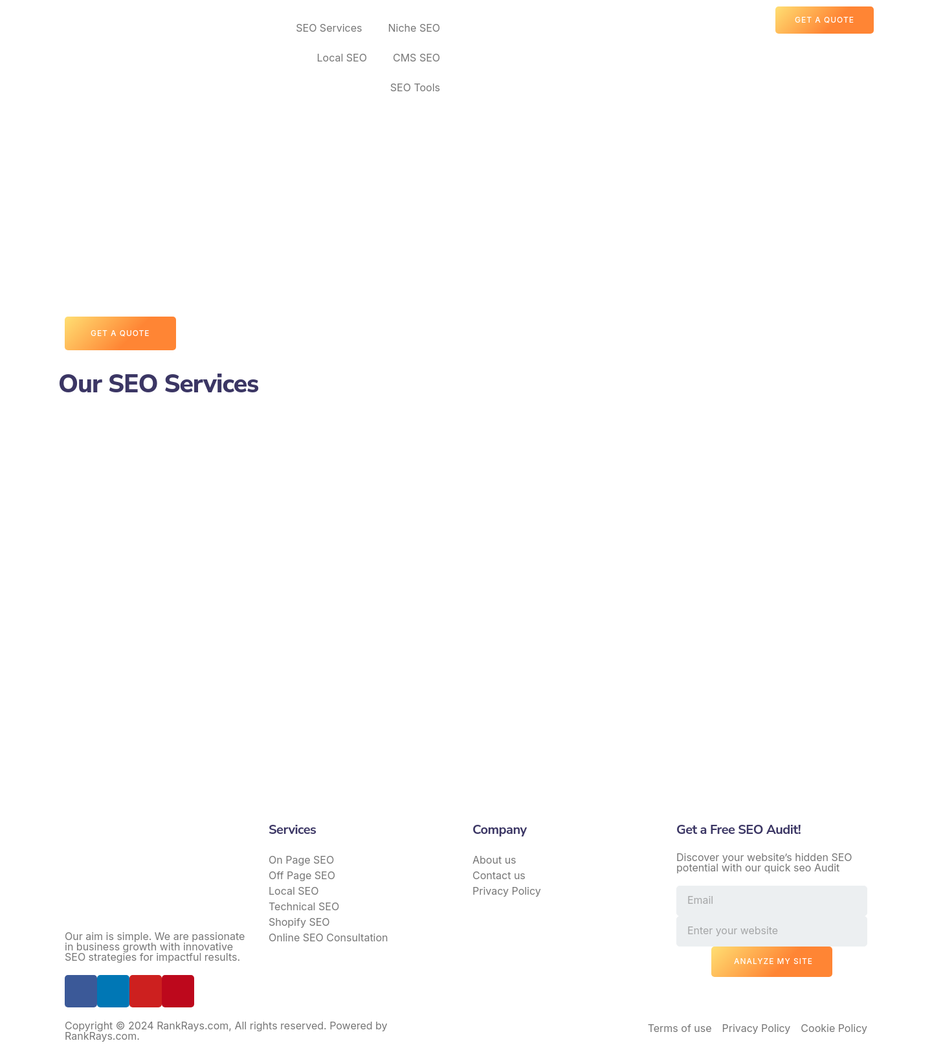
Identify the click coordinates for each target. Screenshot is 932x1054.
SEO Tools (415, 87)
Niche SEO (414, 27)
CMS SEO (416, 57)
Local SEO (342, 57)
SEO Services (329, 27)
